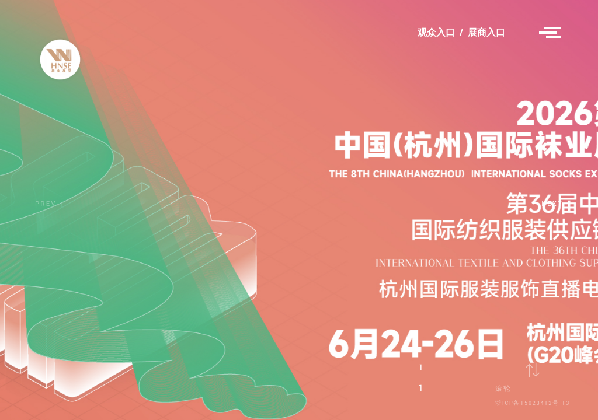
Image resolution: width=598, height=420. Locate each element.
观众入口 (436, 33)
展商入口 (486, 33)
